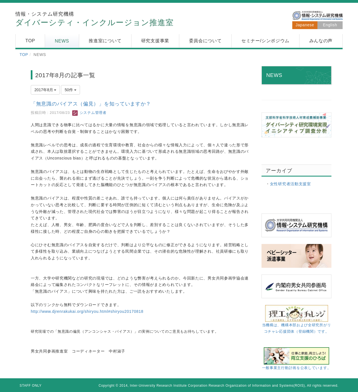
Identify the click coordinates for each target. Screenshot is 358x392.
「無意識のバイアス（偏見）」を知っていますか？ (91, 104)
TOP (24, 54)
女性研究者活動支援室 (290, 184)
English (330, 25)
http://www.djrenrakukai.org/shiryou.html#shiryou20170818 (87, 311)
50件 (70, 90)
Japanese (305, 25)
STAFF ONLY (31, 386)
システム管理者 (89, 113)
